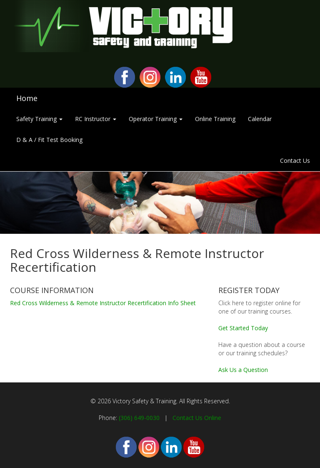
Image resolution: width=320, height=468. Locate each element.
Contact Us (295, 160)
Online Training (215, 119)
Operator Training (155, 119)
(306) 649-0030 (139, 418)
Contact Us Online (196, 418)
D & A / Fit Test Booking (49, 140)
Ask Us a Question (243, 370)
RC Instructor (95, 119)
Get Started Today (243, 328)
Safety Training (39, 119)
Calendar (260, 119)
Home (27, 98)
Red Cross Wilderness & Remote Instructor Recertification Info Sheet (103, 303)
